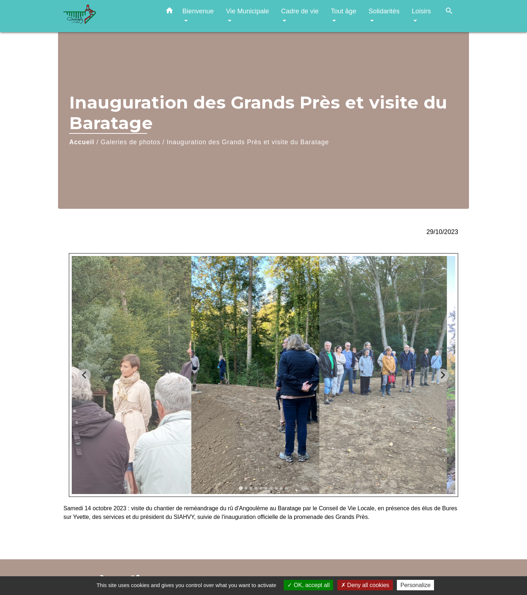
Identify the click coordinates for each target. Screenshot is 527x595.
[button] (169, 12)
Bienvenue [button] (198, 11)
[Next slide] (442, 375)
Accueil (81, 142)
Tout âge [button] (343, 11)
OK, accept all (308, 585)
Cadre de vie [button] (300, 11)
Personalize (415, 585)
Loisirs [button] (421, 11)
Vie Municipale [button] (247, 11)
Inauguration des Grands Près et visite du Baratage (248, 142)
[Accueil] (108, 16)
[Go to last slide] (84, 375)
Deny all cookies (365, 585)
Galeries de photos (130, 142)
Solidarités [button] (383, 11)
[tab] (241, 488)
